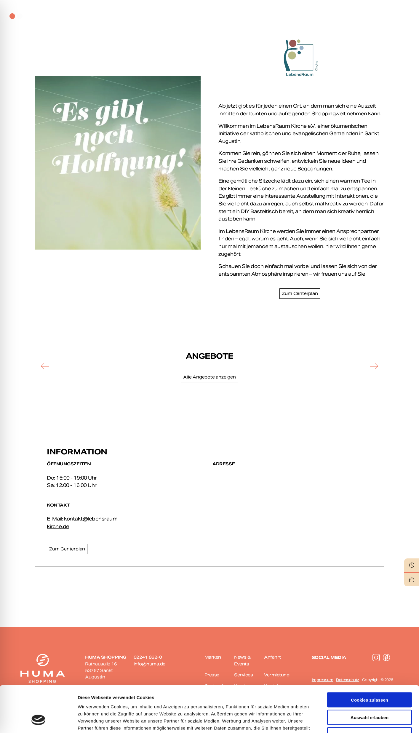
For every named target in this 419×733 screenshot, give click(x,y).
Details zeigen (315, 721)
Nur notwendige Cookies (369, 695)
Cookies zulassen (369, 660)
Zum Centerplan (300, 293)
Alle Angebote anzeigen (209, 377)
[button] (45, 366)
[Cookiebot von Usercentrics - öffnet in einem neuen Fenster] (38, 721)
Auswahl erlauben (369, 677)
